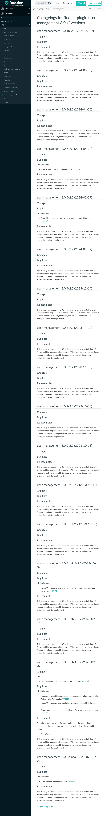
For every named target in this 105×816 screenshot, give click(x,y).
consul (6, 50)
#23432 (54, 591)
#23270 (85, 681)
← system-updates (45, 806)
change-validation (10, 47)
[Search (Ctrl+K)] (43, 3)
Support (66, 3)
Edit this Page (100, 9)
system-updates (9, 91)
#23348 (66, 699)
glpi (5, 65)
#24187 (44, 221)
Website (93, 3)
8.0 (90, 9)
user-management (10, 95)
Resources (52, 3)
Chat (80, 3)
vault (5, 98)
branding (7, 39)
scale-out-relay (9, 84)
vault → (95, 806)
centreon (7, 43)
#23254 (44, 706)
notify (6, 73)
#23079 (44, 713)
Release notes (6, 18)
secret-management (11, 87)
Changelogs (39, 9)
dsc (5, 61)
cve (5, 54)
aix (5, 28)
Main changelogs (7, 21)
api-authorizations (10, 32)
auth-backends (9, 36)
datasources (8, 58)
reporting (7, 80)
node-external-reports (12, 69)
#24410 (76, 169)
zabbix (6, 102)
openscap (7, 76)
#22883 (72, 781)
